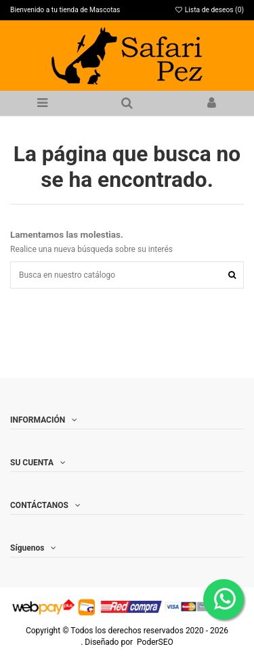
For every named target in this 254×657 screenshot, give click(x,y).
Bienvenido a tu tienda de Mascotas (65, 9)
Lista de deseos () (209, 9)
